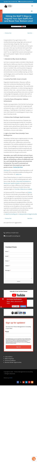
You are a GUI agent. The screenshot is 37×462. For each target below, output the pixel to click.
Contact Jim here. (18, 167)
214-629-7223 (14, 1)
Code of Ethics (9, 357)
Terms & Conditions (10, 360)
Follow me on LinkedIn (26, 189)
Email (7, 331)
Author (30, 192)
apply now (18, 174)
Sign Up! (18, 347)
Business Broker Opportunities (13, 362)
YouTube (17, 189)
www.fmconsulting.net (11, 214)
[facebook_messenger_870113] (34, 459)
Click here (6, 170)
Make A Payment (9, 358)
